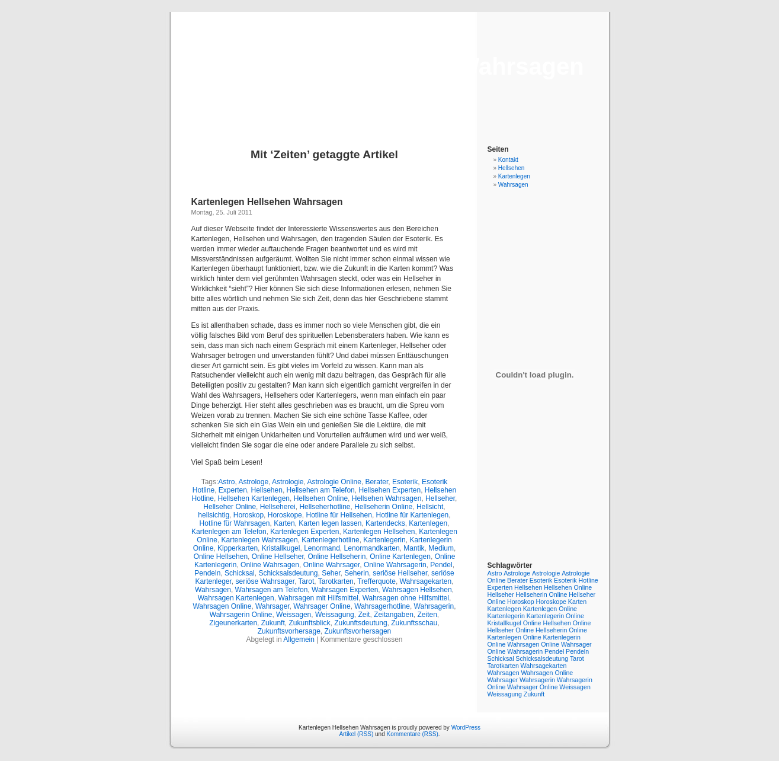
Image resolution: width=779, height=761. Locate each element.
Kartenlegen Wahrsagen (260, 540)
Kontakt (508, 159)
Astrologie (287, 482)
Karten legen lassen (330, 523)
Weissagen (293, 614)
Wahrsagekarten (426, 581)
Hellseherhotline (324, 507)
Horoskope (285, 515)
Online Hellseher (278, 556)
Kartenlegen (428, 523)
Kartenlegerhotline (330, 540)
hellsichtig (213, 515)
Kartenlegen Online (550, 608)
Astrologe (253, 482)
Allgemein (299, 639)
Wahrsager (272, 606)
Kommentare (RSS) (412, 734)
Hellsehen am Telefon (321, 490)
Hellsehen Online (321, 498)
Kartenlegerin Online (555, 615)
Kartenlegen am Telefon (229, 531)
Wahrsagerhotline (382, 606)
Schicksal (240, 573)
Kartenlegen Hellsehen (379, 531)
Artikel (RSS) (356, 734)
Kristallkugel (281, 548)
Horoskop (248, 515)
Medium (441, 548)
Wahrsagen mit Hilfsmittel (318, 598)
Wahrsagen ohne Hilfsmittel (406, 598)
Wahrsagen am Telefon (271, 590)
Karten (284, 523)
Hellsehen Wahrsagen (387, 498)
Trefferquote (376, 581)
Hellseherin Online (383, 507)
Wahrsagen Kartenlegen (236, 598)
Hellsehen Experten (389, 490)
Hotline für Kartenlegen (412, 515)
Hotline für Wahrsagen (235, 523)
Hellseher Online (229, 507)
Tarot (307, 581)
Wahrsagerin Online (241, 614)
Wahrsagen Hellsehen (417, 590)
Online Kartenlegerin (552, 637)
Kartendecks (385, 523)
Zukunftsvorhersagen (358, 631)
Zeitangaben (393, 614)
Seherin (356, 573)
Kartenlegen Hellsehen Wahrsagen (389, 66)
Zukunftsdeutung (360, 623)
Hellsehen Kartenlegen (254, 498)
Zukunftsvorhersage (289, 631)
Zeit (364, 614)
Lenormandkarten (372, 548)
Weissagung (334, 614)
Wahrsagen (213, 590)
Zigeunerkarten (233, 623)
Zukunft (273, 623)
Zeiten (427, 614)
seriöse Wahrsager (265, 581)
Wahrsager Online (321, 606)
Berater (377, 482)
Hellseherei (278, 507)
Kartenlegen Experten (304, 531)
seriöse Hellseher (400, 573)
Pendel (441, 565)
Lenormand (322, 548)
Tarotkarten (336, 581)
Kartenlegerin (384, 540)
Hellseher (440, 498)
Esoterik (405, 482)
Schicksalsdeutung (288, 573)
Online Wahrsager (331, 565)
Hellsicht (429, 507)
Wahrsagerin (434, 606)
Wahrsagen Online (222, 606)
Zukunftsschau (414, 623)
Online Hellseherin (336, 556)
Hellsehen (267, 490)
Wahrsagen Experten (345, 590)
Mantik (413, 548)
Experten (233, 490)
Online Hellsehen (221, 556)
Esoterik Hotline (576, 580)
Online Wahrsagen (270, 565)
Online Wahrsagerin (395, 565)
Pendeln (207, 573)
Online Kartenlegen (400, 556)
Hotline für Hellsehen (338, 515)
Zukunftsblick (309, 623)
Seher (331, 573)
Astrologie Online (334, 482)
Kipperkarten (237, 548)
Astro (226, 482)
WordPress (465, 727)
